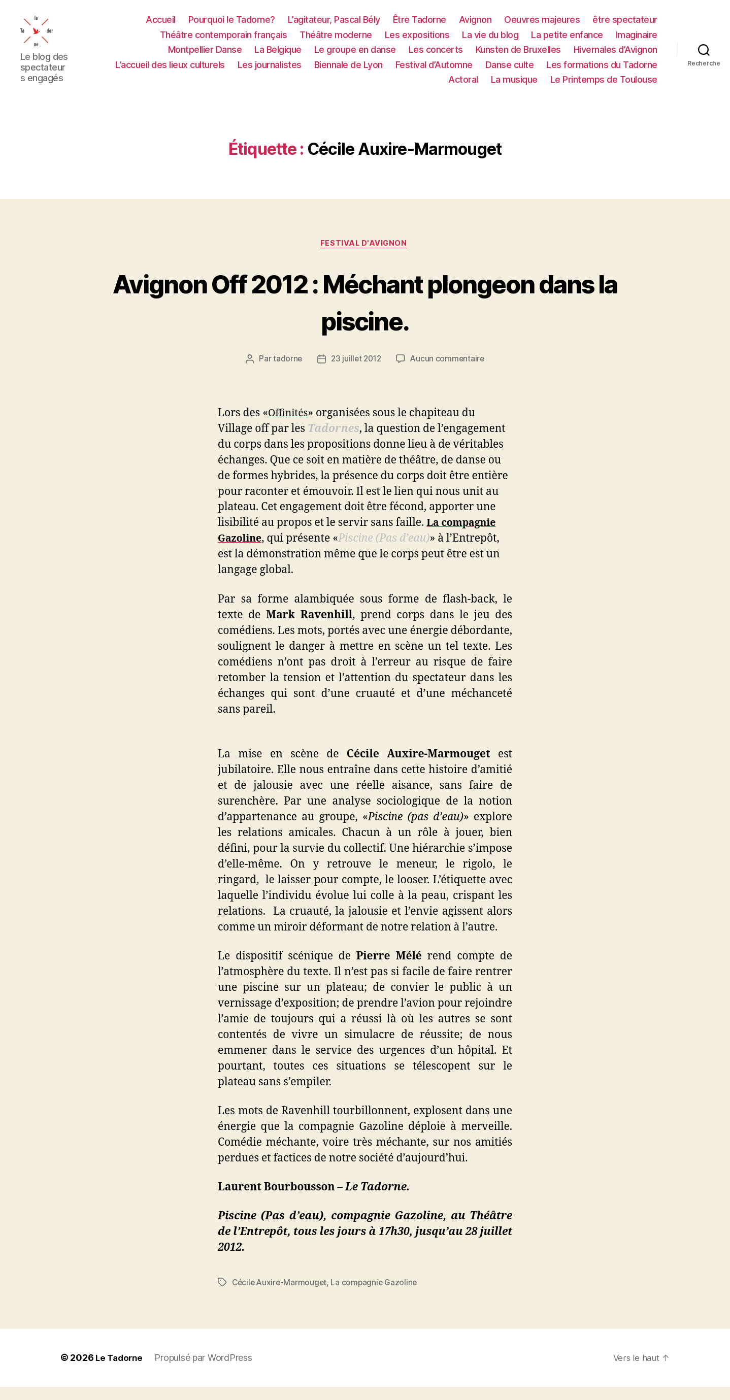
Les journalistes (270, 70)
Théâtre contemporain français (223, 40)
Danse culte (509, 70)
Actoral (463, 85)
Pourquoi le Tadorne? (231, 25)
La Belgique (278, 55)
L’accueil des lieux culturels (170, 70)
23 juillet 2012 (355, 372)
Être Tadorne (419, 25)
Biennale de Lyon (348, 70)
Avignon (475, 25)
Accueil (161, 25)
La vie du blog (490, 40)
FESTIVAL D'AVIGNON (365, 255)
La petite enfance (567, 40)
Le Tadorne (120, 1371)
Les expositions (417, 40)
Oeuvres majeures (542, 25)
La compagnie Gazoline (377, 1296)
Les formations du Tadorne (601, 70)
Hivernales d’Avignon (615, 55)
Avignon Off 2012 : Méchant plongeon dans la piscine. (365, 313)
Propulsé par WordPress (206, 1371)
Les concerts (436, 55)
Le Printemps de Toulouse (603, 85)
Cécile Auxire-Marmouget (280, 1296)
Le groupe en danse (355, 55)
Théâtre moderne (336, 40)
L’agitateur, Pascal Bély (334, 25)
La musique (514, 85)
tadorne (285, 372)
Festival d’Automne (434, 70)
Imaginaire (636, 40)
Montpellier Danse (205, 55)
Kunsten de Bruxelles (518, 55)
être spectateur (624, 25)
